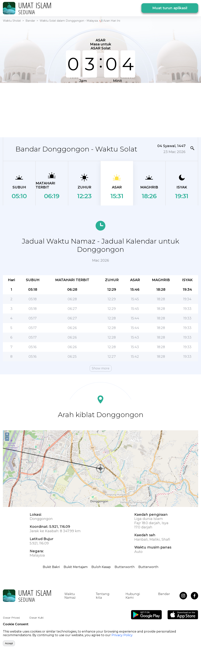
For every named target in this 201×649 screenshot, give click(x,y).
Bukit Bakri (51, 567)
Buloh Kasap (101, 567)
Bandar (30, 20)
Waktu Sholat (12, 20)
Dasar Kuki (36, 617)
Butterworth (125, 567)
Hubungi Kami (133, 595)
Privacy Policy (122, 635)
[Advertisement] (98, 110)
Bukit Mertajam (76, 567)
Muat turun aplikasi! (169, 8)
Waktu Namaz (69, 595)
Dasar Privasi (11, 617)
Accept (9, 643)
